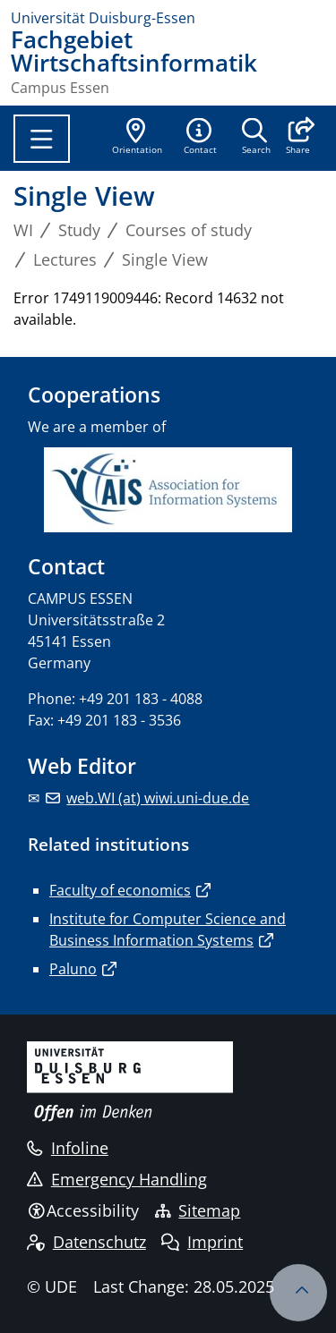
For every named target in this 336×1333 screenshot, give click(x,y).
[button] (298, 137)
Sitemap (198, 1210)
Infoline (67, 1148)
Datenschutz (86, 1241)
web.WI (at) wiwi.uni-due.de (157, 798)
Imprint (202, 1241)
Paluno (73, 969)
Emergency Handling (117, 1179)
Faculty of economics (120, 890)
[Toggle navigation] (41, 139)
